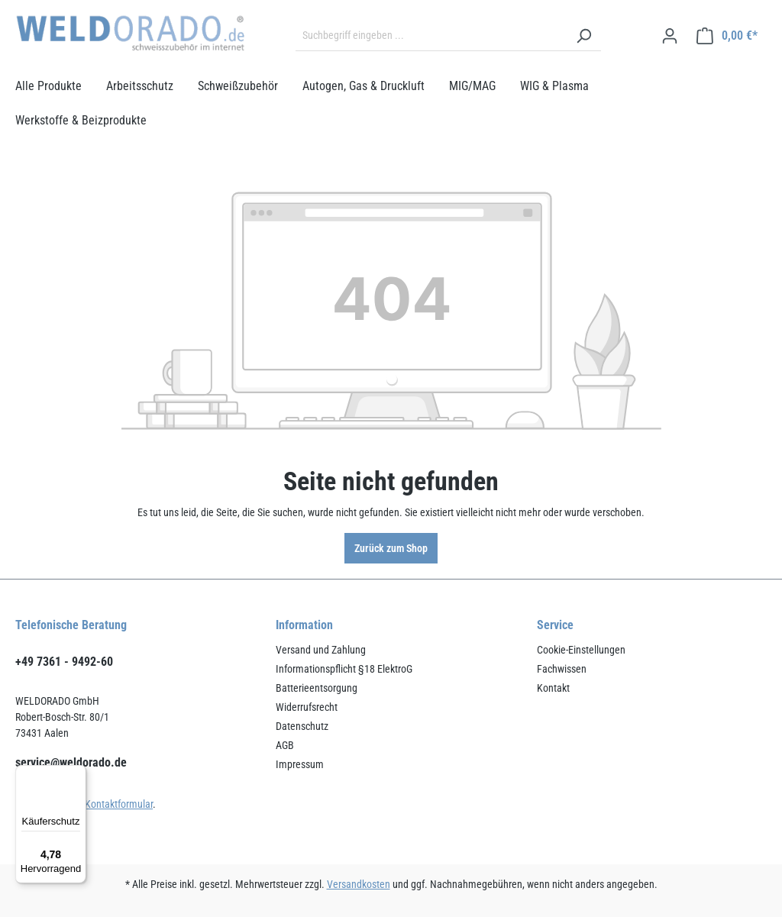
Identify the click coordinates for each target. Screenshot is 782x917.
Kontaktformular (119, 804)
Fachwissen (561, 669)
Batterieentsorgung (316, 688)
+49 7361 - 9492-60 (64, 661)
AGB (285, 745)
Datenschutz (302, 726)
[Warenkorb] (727, 35)
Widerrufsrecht (307, 707)
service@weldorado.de (71, 762)
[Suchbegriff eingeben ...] (431, 36)
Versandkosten (358, 884)
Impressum (300, 764)
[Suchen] (583, 36)
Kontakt (553, 688)
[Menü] (77, 774)
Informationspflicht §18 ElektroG (344, 669)
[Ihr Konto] (669, 35)
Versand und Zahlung (321, 650)
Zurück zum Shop (391, 548)
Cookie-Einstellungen (581, 650)
